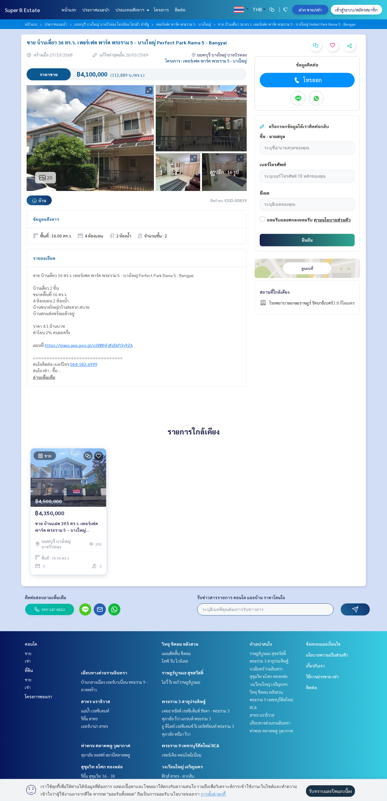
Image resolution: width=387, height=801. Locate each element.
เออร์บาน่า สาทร (94, 726)
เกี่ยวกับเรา (315, 665)
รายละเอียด (44, 258)
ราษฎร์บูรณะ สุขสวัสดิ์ (182, 672)
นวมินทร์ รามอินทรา (266, 668)
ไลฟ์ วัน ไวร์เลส (175, 661)
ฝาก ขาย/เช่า (310, 9)
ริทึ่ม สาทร (89, 718)
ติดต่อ (180, 9)
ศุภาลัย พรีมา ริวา (176, 734)
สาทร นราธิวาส (95, 701)
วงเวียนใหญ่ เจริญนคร (182, 766)
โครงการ (161, 9)
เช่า (28, 661)
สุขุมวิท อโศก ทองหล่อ (102, 766)
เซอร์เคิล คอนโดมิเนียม (181, 754)
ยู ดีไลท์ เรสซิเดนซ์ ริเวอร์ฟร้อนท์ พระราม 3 (198, 726)
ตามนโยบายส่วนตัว (332, 219)
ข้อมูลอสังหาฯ (46, 219)
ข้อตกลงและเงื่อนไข (323, 644)
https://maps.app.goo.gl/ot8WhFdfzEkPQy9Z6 (89, 345)
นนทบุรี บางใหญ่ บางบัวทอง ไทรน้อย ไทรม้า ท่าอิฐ (111, 24)
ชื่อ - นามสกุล (272, 136)
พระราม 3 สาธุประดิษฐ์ (184, 701)
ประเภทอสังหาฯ (131, 9)
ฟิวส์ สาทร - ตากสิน (178, 776)
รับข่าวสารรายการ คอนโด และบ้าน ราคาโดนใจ (241, 597)
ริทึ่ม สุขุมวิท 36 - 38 (98, 776)
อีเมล (264, 192)
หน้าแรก (68, 9)
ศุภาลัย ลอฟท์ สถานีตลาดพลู (105, 754)
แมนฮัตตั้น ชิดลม (176, 653)
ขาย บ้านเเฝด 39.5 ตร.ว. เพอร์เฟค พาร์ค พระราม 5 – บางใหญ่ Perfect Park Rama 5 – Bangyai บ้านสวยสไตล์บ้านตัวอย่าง (66, 527)
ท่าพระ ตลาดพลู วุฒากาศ (105, 745)
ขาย (28, 653)
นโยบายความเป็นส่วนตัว (327, 654)
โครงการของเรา (38, 696)
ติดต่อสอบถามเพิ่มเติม (45, 597)
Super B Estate (22, 9)
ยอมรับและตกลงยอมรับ (290, 219)
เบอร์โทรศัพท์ (273, 164)
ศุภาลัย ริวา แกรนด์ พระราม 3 (186, 718)
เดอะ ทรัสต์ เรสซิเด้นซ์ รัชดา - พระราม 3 (195, 710)
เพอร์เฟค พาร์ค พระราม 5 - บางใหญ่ (183, 24)
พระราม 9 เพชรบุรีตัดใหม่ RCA (190, 745)
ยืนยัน (307, 240)
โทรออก (307, 80)
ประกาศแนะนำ (95, 9)
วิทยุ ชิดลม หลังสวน (180, 644)
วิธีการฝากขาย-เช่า (322, 676)
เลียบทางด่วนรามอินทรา (104, 672)
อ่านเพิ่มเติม (44, 377)
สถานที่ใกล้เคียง (275, 292)
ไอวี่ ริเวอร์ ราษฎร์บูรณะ (181, 682)
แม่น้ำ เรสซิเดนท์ (95, 710)
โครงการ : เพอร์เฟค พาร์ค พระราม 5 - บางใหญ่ (206, 60)
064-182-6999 (83, 364)
